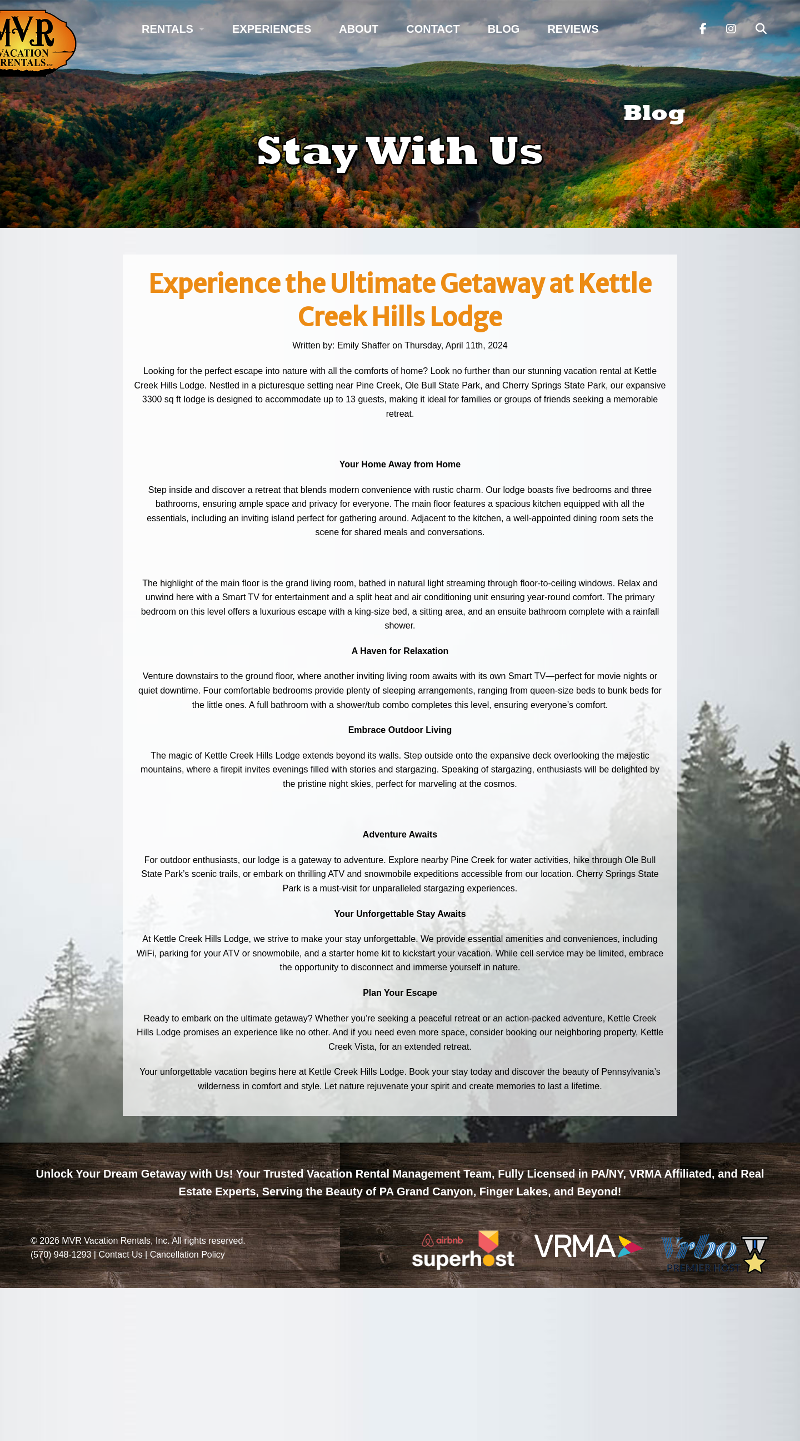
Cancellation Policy (187, 1254)
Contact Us (120, 1254)
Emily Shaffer (363, 345)
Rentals (167, 29)
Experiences (271, 29)
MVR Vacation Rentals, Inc (114, 1240)
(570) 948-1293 (61, 1254)
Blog (504, 29)
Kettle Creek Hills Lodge (356, 1071)
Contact (432, 29)
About (358, 29)
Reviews (572, 29)
